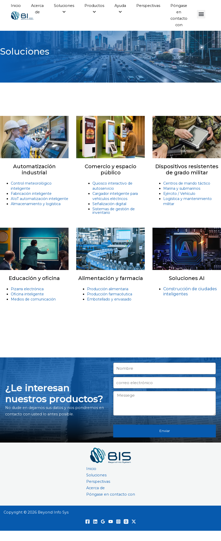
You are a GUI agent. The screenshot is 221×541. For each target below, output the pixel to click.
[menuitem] (64, 9)
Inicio (91, 479)
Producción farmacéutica (109, 304)
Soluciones (96, 485)
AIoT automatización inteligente (39, 209)
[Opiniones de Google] (103, 531)
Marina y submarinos (181, 198)
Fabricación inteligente (31, 204)
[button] (201, 14)
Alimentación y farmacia (110, 288)
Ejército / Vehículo (179, 204)
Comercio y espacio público (110, 180)
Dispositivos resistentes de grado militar (186, 180)
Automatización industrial (34, 180)
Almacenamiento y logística (36, 214)
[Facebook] (87, 531)
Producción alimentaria (107, 299)
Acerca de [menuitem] (37, 8)
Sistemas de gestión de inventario (113, 221)
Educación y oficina (34, 288)
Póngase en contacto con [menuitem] (178, 15)
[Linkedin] (95, 531)
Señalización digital (109, 214)
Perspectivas (98, 492)
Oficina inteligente (27, 304)
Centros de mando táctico (186, 193)
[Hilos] (126, 531)
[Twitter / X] (133, 531)
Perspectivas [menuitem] (148, 5)
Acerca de (95, 498)
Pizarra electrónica (27, 299)
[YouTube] (110, 531)
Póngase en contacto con (110, 505)
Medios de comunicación (33, 309)
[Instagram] (118, 531)
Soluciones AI (187, 288)
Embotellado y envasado (109, 309)
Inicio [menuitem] (16, 5)
